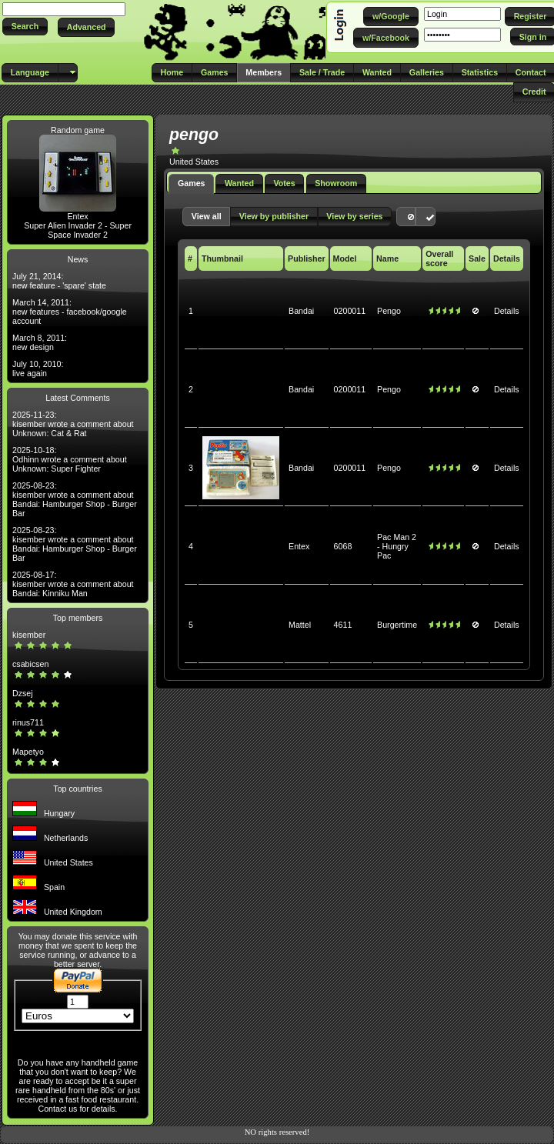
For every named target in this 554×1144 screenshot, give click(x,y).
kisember (28, 634)
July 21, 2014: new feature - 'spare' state (59, 281)
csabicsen (30, 664)
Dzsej (22, 693)
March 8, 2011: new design (39, 342)
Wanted (239, 183)
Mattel (300, 624)
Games (191, 183)
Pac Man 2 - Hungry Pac (396, 546)
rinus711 (28, 722)
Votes (284, 183)
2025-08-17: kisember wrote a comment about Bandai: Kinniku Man (73, 584)
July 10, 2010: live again (37, 368)
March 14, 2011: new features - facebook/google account (69, 311)
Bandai (301, 310)
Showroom (336, 183)
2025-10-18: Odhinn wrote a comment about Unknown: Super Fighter (69, 459)
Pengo (389, 310)
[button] (25, 26)
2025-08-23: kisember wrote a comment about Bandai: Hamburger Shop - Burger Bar (74, 499)
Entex (77, 216)
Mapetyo (28, 751)
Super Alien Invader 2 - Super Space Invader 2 (78, 230)
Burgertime (397, 624)
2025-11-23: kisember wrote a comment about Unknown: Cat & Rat (73, 424)
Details (506, 310)
